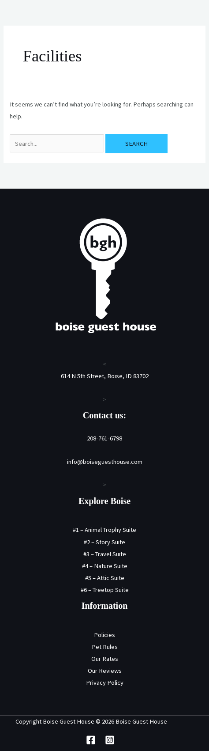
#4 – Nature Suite (104, 566)
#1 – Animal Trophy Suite (104, 530)
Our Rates (104, 659)
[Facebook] (91, 740)
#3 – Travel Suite (104, 554)
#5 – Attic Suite (104, 578)
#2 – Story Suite (104, 542)
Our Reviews (105, 671)
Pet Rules (105, 647)
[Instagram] (110, 740)
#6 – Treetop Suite (105, 590)
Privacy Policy (104, 683)
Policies (104, 635)
